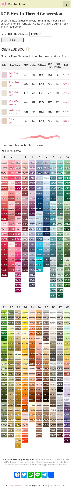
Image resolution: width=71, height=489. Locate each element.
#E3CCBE (66, 121)
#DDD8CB (66, 102)
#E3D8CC (66, 111)
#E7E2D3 (66, 93)
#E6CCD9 (66, 74)
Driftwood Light (13, 121)
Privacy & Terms (57, 485)
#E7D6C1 (66, 84)
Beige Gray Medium (13, 102)
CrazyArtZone (15, 485)
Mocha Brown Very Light (14, 112)
